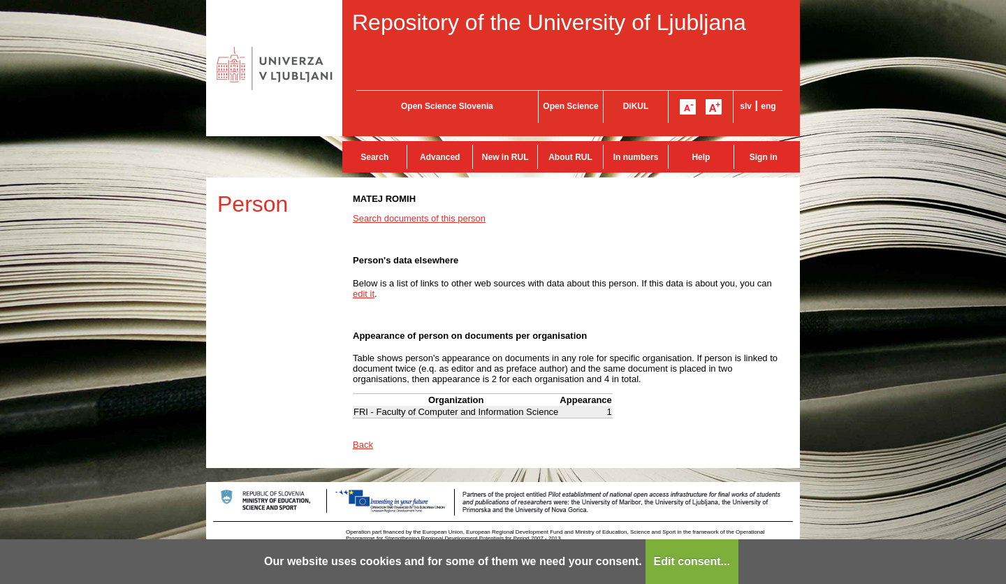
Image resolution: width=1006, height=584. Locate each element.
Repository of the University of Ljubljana (549, 22)
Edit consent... (692, 561)
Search (374, 157)
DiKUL (636, 106)
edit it (363, 294)
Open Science (570, 106)
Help (701, 157)
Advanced (440, 157)
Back (363, 444)
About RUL (570, 157)
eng (768, 106)
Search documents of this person (419, 218)
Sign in (764, 157)
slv (746, 106)
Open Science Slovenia (447, 106)
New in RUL (505, 157)
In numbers (636, 157)
